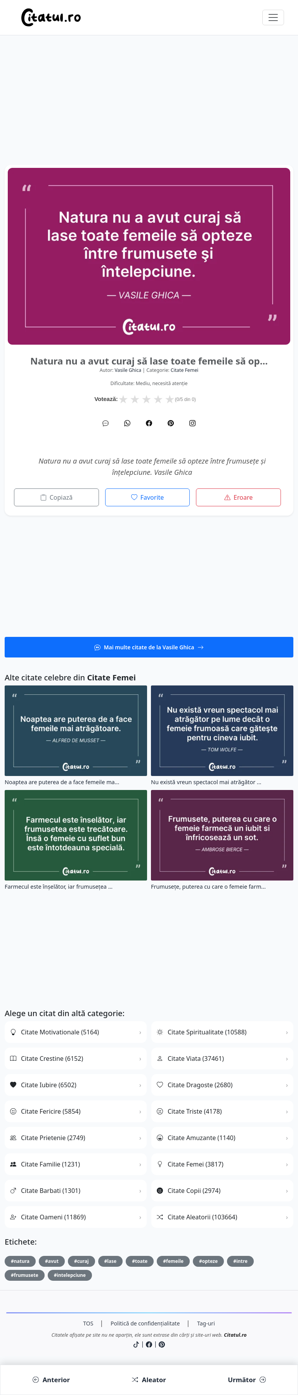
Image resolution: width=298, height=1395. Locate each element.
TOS (88, 1323)
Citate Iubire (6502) (43, 1085)
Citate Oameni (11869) (48, 1217)
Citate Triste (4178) (189, 1111)
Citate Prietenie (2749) (47, 1137)
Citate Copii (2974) (188, 1190)
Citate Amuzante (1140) (196, 1137)
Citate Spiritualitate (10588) (201, 1032)
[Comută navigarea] (273, 17)
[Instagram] (192, 423)
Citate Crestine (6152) (46, 1058)
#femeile (173, 1261)
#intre (240, 1261)
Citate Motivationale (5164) (54, 1032)
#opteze (208, 1261)
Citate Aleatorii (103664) (197, 1217)
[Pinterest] (170, 423)
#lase (110, 1261)
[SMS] (105, 423)
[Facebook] (149, 423)
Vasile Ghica (127, 370)
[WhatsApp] (127, 423)
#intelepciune (70, 1275)
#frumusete (24, 1275)
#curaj (81, 1261)
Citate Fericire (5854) (45, 1111)
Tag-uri (206, 1323)
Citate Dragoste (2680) (194, 1085)
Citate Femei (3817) (190, 1164)
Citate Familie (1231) (45, 1164)
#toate (139, 1261)
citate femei (185, 370)
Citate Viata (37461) (190, 1058)
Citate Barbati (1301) (45, 1190)
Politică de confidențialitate (145, 1323)
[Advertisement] (149, 110)
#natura (20, 1261)
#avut (52, 1261)
